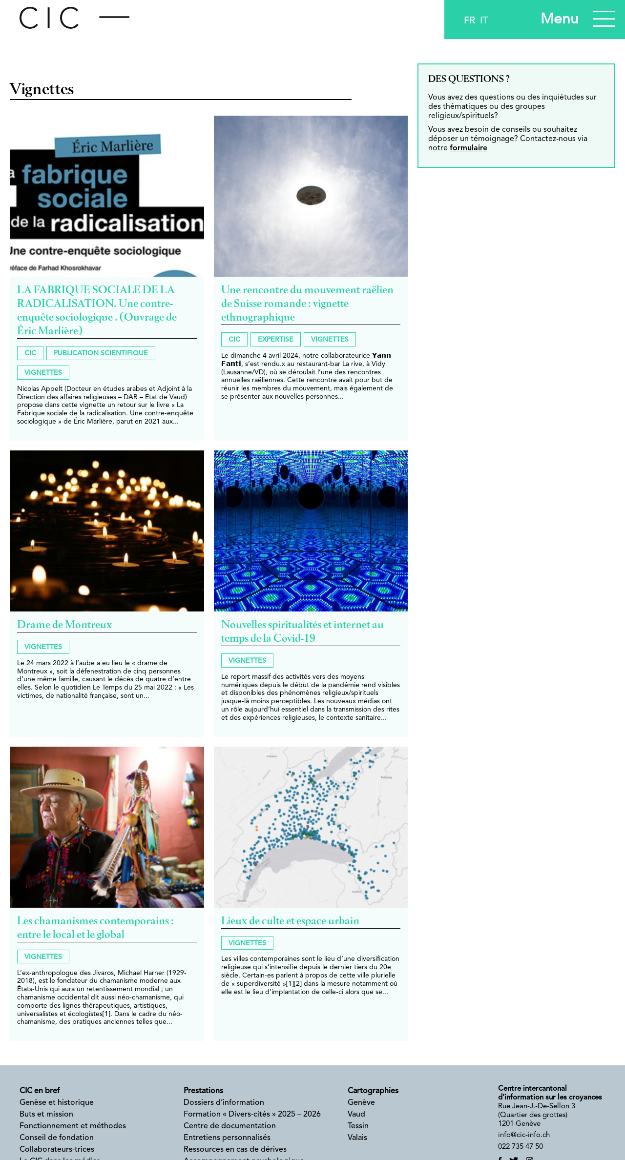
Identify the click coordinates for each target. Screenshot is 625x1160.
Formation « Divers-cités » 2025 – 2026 (252, 1115)
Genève (361, 1103)
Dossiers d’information (224, 1103)
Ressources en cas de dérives (235, 1150)
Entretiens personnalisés (227, 1138)
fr (469, 21)
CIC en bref (40, 1091)
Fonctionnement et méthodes (73, 1126)
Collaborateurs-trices (57, 1150)
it (484, 21)
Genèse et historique (57, 1103)
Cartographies (373, 1091)
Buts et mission (46, 1115)
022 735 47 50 (520, 1147)
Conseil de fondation (57, 1138)
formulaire (468, 148)
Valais (357, 1138)
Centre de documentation (230, 1126)
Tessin (358, 1126)
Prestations (203, 1091)
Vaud (356, 1115)
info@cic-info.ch (524, 1135)
